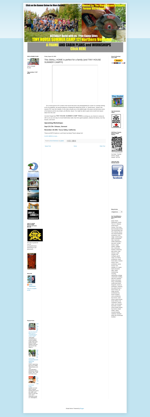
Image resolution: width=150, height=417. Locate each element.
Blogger (82, 408)
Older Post (102, 146)
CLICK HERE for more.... (51, 136)
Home (75, 146)
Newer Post (48, 146)
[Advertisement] (34, 129)
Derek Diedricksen (32, 285)
